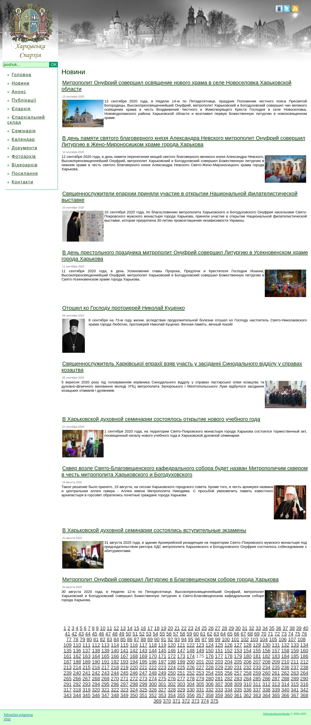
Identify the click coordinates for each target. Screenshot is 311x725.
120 (172, 645)
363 (257, 695)
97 (204, 639)
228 (209, 667)
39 (299, 628)
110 (77, 645)
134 (304, 645)
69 (256, 633)
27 (217, 628)
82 (102, 639)
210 (285, 661)
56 (169, 633)
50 (128, 633)
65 (229, 633)
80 (89, 639)
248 (153, 673)
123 (200, 645)
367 (295, 695)
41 (67, 633)
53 (148, 633)
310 (247, 684)
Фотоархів (24, 156)
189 (86, 661)
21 (177, 628)
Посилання (25, 173)
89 (150, 639)
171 (162, 656)
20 (170, 628)
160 (304, 650)
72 (277, 633)
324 (134, 689)
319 (86, 689)
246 (134, 673)
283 (238, 678)
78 (75, 639)
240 (77, 673)
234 (266, 667)
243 (105, 673)
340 (285, 689)
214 (77, 667)
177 (219, 656)
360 (228, 695)
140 (115, 650)
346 (96, 695)
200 (191, 661)
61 (202, 633)
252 (191, 673)
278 (191, 678)
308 (228, 684)
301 (162, 684)
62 (209, 633)
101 (235, 639)
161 (67, 656)
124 (209, 645)
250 (172, 673)
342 (304, 689)
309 (238, 684)
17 (150, 628)
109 (67, 645)
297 (124, 684)
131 (276, 645)
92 (170, 639)
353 (162, 695)
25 (204, 628)
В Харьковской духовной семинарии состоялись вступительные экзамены (154, 530)
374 (205, 701)
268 (96, 678)
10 (102, 628)
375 (214, 701)
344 (77, 695)
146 (172, 650)
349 (124, 695)
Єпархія (21, 108)
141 (124, 650)
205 (238, 661)
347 (105, 695)
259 (257, 673)
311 (257, 684)
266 (77, 678)
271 (124, 678)
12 (116, 628)
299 (143, 684)
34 (265, 628)
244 (115, 673)
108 (301, 639)
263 (295, 673)
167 (124, 656)
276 (172, 678)
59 (189, 633)
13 (123, 628)
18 (157, 628)
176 (209, 656)
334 (228, 689)
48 (114, 633)
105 (273, 639)
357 (200, 695)
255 (219, 673)
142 (134, 650)
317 (67, 689)
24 (197, 628)
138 (96, 650)
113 (105, 645)
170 (153, 656)
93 (177, 639)
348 (115, 695)
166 (115, 656)
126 (228, 645)
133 (295, 645)
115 (124, 645)
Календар (23, 139)
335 (238, 689)
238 (304, 667)
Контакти (22, 182)
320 (96, 689)
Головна (21, 74)
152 (228, 650)
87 (136, 639)
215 (86, 667)
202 (209, 661)
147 (181, 650)
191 (105, 661)
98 (210, 639)
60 (196, 633)
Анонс (19, 91)
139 (105, 650)
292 (77, 684)
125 (219, 645)
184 (285, 656)
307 (219, 684)
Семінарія (24, 130)
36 (278, 628)
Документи (24, 147)
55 (162, 633)
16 (143, 628)
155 (257, 650)
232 (247, 667)
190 (96, 661)
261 (276, 673)
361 (238, 695)
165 (105, 656)
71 (270, 633)
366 (285, 695)
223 (162, 667)
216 (96, 667)
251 (181, 673)
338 (266, 689)
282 (228, 678)
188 (77, 661)
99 (217, 639)
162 (77, 656)
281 (219, 678)
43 (81, 633)
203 (219, 661)
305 (200, 684)
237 (295, 667)
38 (292, 628)
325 (143, 689)
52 (142, 633)
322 (115, 689)
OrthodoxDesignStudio (276, 713)
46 (101, 633)
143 (143, 650)
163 (86, 656)
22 (184, 628)
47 (108, 633)
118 (153, 645)
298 (134, 684)
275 (162, 678)
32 (251, 628)
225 (181, 667)
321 (105, 689)
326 (153, 689)
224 (172, 667)
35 (272, 628)
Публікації (24, 100)
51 (135, 633)
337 (257, 689)
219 (124, 667)
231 (238, 667)
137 (86, 650)
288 (285, 678)
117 (143, 645)
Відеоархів (25, 165)
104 (264, 639)
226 (191, 667)
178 (228, 656)
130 (266, 645)
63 (216, 633)
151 (219, 650)
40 (305, 628)
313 (276, 684)
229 (219, 667)
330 (191, 689)
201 (200, 661)
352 (153, 695)
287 (276, 678)
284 (247, 678)
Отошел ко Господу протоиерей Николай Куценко (123, 308)
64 (223, 633)
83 (109, 639)
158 (285, 650)
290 (304, 678)
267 (86, 678)
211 (295, 661)
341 (295, 689)
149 (200, 650)
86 (130, 639)
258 (247, 673)
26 (210, 628)
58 (182, 633)
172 (172, 656)
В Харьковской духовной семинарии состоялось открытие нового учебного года (161, 419)
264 (304, 673)
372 (186, 701)
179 (238, 656)
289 (295, 678)
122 (191, 645)
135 (67, 650)
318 (77, 689)
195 (143, 661)
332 (209, 689)
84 (116, 639)
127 (238, 645)
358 (209, 695)
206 (247, 661)
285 (257, 678)
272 (134, 678)
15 (136, 628)
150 (209, 650)
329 (181, 689)
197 (162, 661)
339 (276, 689)
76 (304, 633)
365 (276, 695)
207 (257, 661)
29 (231, 628)
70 (263, 633)
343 (67, 695)
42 (74, 633)
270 (115, 678)
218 (115, 667)
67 (243, 633)
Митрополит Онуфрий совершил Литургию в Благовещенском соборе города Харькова (170, 579)
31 (244, 628)
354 (172, 695)
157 (276, 650)
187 (67, 661)
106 (283, 639)
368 (304, 695)
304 (191, 684)
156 (266, 650)
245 (124, 673)
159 (295, 650)
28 (224, 628)
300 (153, 684)
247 (143, 673)
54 (155, 633)
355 (181, 695)
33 (258, 628)
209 (276, 661)
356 (191, 695)
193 (124, 661)
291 (67, 684)
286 (266, 678)
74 (290, 633)
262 (285, 673)
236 (285, 667)
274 (153, 678)
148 (191, 650)
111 (86, 645)
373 (195, 701)
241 (86, 673)
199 (181, 661)
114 (115, 645)
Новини (20, 83)
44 (87, 633)
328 (172, 689)
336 (247, 689)
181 (257, 656)
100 (226, 639)
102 (245, 639)
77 (68, 639)
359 (219, 695)
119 (162, 645)
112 (96, 645)
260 (266, 673)
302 (172, 684)
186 (304, 656)
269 (105, 678)
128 (247, 645)
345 (86, 695)
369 (157, 701)
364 (266, 695)
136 (77, 650)
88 (143, 639)
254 (209, 673)
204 (228, 661)
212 (304, 661)
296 (115, 684)
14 (130, 628)
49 (121, 633)
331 (200, 689)
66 (236, 633)
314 (285, 684)
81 (95, 639)
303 (181, 684)
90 (157, 639)
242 (96, 673)
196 (153, 661)
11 (109, 628)
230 (228, 667)
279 (200, 678)
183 (276, 656)
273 (143, 678)
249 (162, 673)
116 (134, 645)
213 (67, 667)
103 (254, 639)
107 (292, 639)
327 (162, 689)
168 (134, 656)
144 (153, 650)
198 (172, 661)
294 (96, 684)
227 (200, 667)
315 (295, 684)
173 (181, 656)
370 (167, 701)
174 (191, 656)
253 (200, 673)
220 (134, 667)
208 (266, 661)
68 (250, 633)
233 (257, 667)
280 (209, 678)
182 (266, 656)
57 (175, 633)
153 (238, 650)
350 (134, 695)
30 (238, 628)
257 (238, 673)
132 (285, 645)
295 (105, 684)
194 (134, 661)
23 (190, 628)
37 (285, 628)
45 (94, 633)
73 (284, 633)
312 (266, 684)
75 (297, 633)
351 (143, 695)
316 (304, 684)
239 (67, 673)
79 (82, 639)
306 (209, 684)
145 (162, 650)
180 (247, 656)
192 (115, 661)
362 (247, 695)
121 (181, 645)
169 (143, 656)
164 (96, 656)
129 (257, 645)
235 (276, 667)
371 (176, 701)
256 (228, 673)
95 (190, 639)
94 (184, 639)
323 (124, 689)
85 (123, 639)
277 (181, 678)
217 (105, 667)
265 (67, 678)
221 (143, 667)
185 (295, 656)
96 (197, 639)
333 (219, 689)
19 (163, 628)
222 (153, 667)
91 (163, 639)
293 (86, 684)
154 (247, 650)
